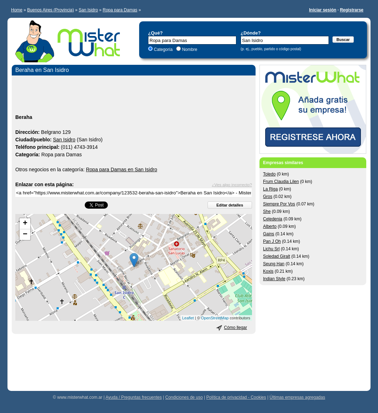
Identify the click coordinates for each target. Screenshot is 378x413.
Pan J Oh (272, 241)
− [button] (25, 234)
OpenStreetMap (215, 318)
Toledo (269, 174)
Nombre (189, 49)
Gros (267, 196)
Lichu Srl (271, 248)
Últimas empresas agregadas (297, 397)
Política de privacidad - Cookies (236, 397)
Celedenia (272, 218)
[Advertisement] (134, 96)
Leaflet (188, 318)
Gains (268, 233)
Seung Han (273, 263)
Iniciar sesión (322, 9)
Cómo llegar (235, 327)
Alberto (270, 226)
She (267, 211)
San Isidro (88, 9)
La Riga (270, 189)
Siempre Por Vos (279, 204)
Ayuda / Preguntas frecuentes (134, 397)
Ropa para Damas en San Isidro (121, 169)
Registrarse (351, 9)
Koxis (268, 271)
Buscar (343, 39)
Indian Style (274, 278)
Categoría (163, 49)
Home (16, 9)
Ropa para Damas (120, 9)
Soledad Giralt (276, 256)
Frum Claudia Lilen (281, 181)
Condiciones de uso (184, 397)
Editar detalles (229, 205)
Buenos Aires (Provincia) (50, 9)
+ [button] (25, 223)
